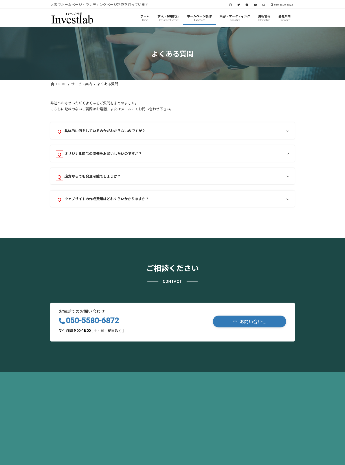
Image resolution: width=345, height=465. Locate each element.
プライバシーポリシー (73, 380)
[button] (249, 325)
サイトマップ (113, 380)
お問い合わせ (145, 380)
